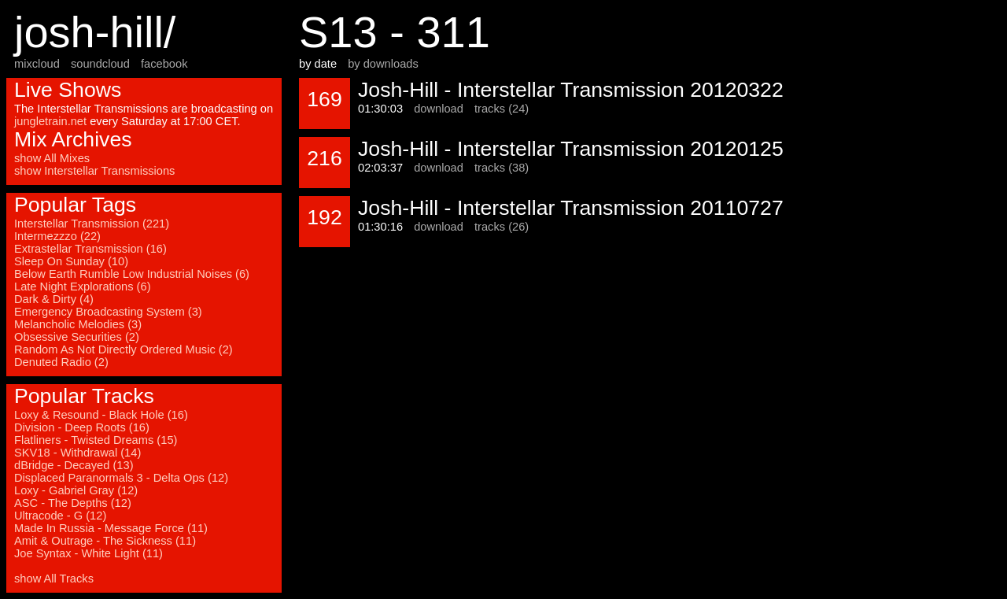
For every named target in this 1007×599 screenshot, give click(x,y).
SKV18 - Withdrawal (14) (77, 452)
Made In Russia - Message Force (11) (111, 528)
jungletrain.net (50, 121)
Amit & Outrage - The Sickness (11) (105, 540)
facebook (164, 63)
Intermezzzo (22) (57, 236)
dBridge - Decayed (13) (74, 465)
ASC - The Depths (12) (72, 503)
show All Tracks (54, 578)
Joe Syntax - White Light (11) (88, 553)
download (438, 108)
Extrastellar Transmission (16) (90, 248)
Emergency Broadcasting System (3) (108, 311)
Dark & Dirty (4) (54, 299)
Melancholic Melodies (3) (78, 324)
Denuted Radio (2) (61, 362)
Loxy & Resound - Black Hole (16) (101, 415)
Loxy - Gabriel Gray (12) (76, 490)
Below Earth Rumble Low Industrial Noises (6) (131, 274)
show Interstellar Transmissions (94, 171)
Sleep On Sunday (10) (71, 261)
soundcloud (100, 63)
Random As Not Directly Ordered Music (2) (123, 349)
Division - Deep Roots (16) (81, 427)
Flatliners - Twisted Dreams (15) (95, 440)
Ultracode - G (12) (60, 515)
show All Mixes (52, 158)
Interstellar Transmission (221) (91, 223)
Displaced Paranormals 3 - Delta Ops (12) (121, 477)
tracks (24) (501, 108)
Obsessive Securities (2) (76, 337)
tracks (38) (501, 167)
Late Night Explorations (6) (82, 286)
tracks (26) (501, 226)
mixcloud (37, 63)
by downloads (383, 63)
